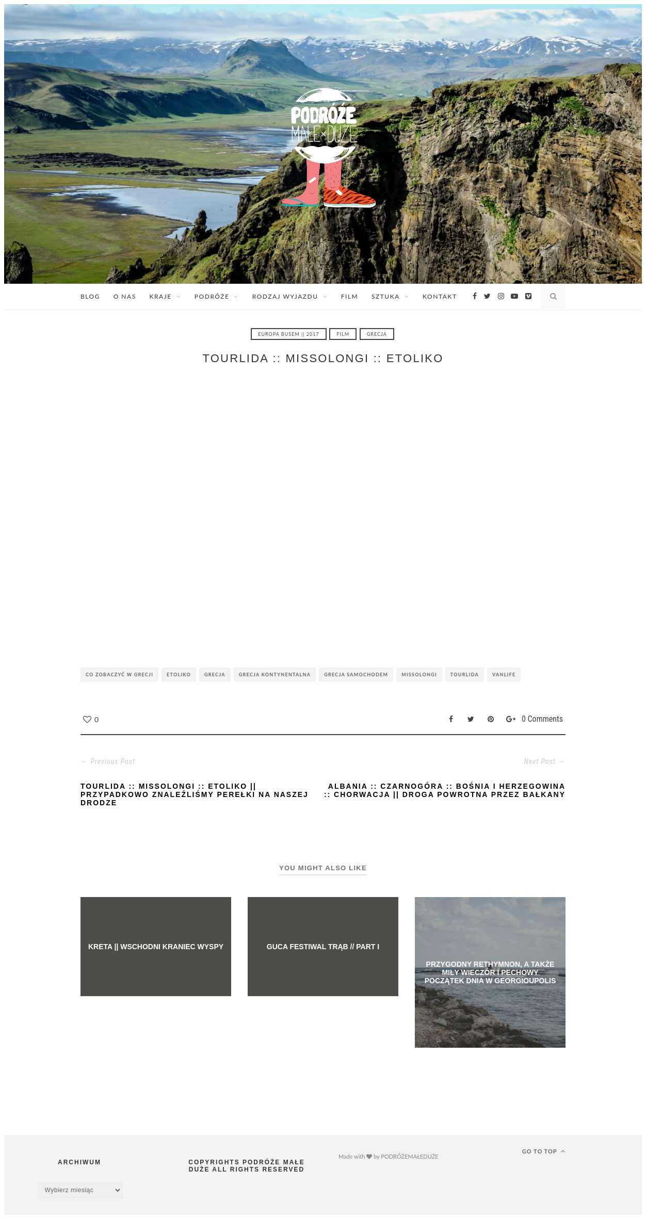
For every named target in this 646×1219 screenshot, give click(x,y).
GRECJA (377, 334)
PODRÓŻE (212, 296)
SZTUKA (386, 296)
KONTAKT (440, 296)
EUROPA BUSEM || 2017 (288, 334)
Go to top (544, 1151)
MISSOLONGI (419, 674)
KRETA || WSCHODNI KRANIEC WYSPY (155, 946)
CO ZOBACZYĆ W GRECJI (119, 674)
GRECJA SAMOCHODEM (356, 674)
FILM (350, 296)
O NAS (125, 296)
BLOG (90, 296)
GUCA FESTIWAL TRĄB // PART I (323, 946)
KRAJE (160, 296)
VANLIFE (503, 674)
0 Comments (542, 719)
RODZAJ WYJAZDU (285, 296)
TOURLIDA (464, 674)
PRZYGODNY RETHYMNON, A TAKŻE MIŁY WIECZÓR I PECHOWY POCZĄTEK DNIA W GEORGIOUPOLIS (490, 972)
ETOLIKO (179, 674)
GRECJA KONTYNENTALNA (275, 674)
